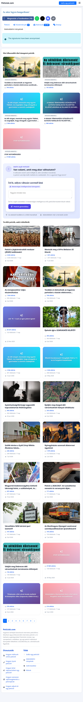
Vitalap (57, 25)
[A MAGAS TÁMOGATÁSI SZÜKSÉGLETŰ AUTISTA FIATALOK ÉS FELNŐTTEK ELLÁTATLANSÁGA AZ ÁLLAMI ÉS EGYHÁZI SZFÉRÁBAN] (61, 109)
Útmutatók (8, 650)
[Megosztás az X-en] (42, 18)
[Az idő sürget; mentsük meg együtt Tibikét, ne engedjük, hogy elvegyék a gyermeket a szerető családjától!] (21, 109)
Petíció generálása (19, 206)
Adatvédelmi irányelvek (13, 29)
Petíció (7, 25)
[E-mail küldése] (48, 18)
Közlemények (21, 25)
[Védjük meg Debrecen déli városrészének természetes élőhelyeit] (61, 73)
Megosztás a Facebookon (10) (17, 18)
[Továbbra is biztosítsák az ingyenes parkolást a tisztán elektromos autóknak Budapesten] (21, 73)
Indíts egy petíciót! (68, 3)
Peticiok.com (7, 3)
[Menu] (79, 3)
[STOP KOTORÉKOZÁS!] (21, 143)
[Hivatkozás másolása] (53, 18)
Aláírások (41, 25)
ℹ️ (16, 80)
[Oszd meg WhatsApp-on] (37, 18)
